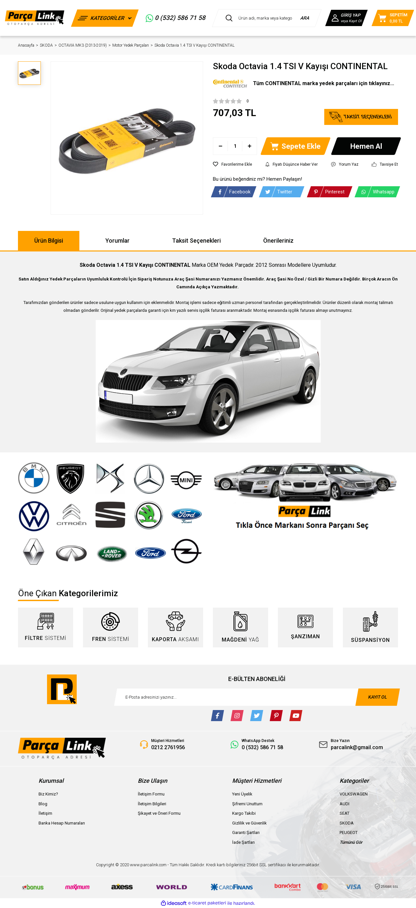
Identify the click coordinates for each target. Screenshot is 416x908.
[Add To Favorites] (232, 164)
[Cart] (393, 18)
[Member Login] (346, 18)
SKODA (347, 823)
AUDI (344, 803)
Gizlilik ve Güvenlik (249, 823)
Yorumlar (117, 240)
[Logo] (34, 17)
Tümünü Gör (351, 842)
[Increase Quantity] (249, 146)
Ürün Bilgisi (48, 240)
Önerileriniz (278, 240)
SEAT (344, 813)
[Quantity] (235, 146)
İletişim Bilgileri (152, 803)
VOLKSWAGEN (354, 794)
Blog (43, 803)
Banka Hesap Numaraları (62, 823)
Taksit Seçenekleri (196, 240)
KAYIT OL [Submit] (377, 697)
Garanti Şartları (246, 832)
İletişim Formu (151, 794)
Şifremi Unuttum (247, 803)
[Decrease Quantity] (220, 146)
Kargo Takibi (244, 813)
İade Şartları (243, 842)
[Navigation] (105, 18)
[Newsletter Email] (257, 697)
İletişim (45, 813)
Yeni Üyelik (242, 794)
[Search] (267, 18)
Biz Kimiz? (48, 794)
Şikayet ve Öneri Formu (159, 813)
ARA (305, 18)
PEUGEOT (349, 832)
